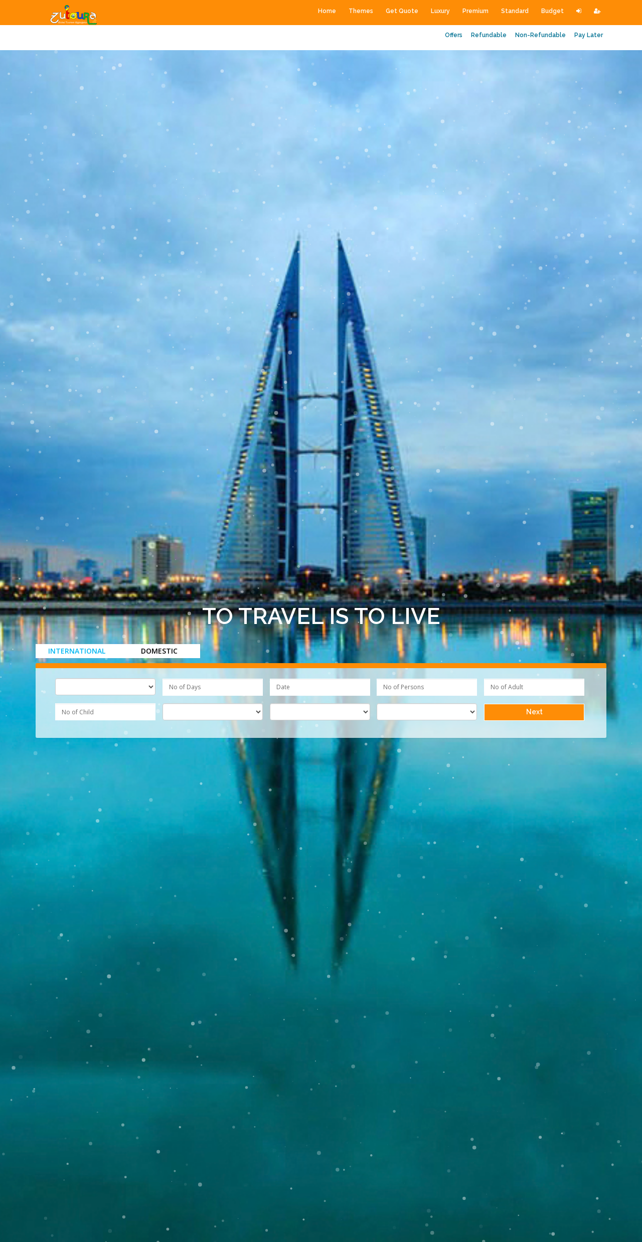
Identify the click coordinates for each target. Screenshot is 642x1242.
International (76, 651)
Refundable (489, 35)
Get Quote (402, 11)
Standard (515, 11)
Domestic (159, 651)
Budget (552, 11)
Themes (361, 11)
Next (534, 712)
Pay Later (588, 35)
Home (327, 11)
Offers (453, 35)
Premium (475, 11)
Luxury (440, 11)
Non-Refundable (540, 35)
